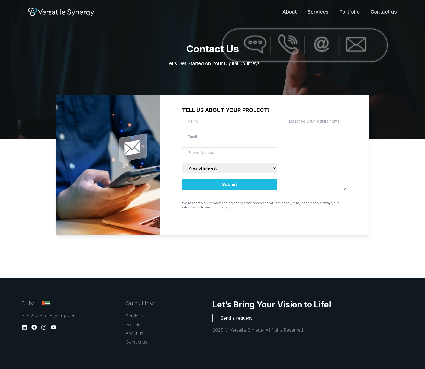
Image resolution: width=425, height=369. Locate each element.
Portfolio (349, 12)
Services (318, 12)
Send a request (236, 318)
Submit (229, 184)
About (289, 12)
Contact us (384, 12)
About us (134, 333)
